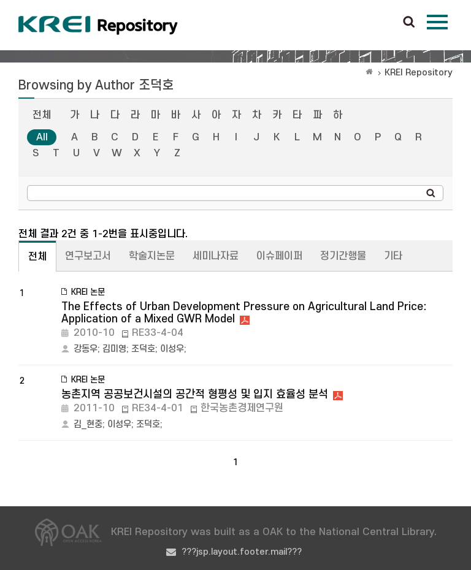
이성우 (172, 349)
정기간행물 (343, 256)
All (42, 137)
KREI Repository (419, 72)
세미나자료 (216, 256)
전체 (42, 115)
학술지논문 (152, 256)
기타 (393, 256)
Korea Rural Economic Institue (98, 25)
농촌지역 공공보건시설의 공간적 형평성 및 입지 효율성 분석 (194, 394)
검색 (409, 22)
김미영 (114, 349)
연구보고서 (88, 256)
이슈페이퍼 (279, 256)
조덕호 (143, 349)
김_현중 (88, 424)
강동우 (86, 349)
